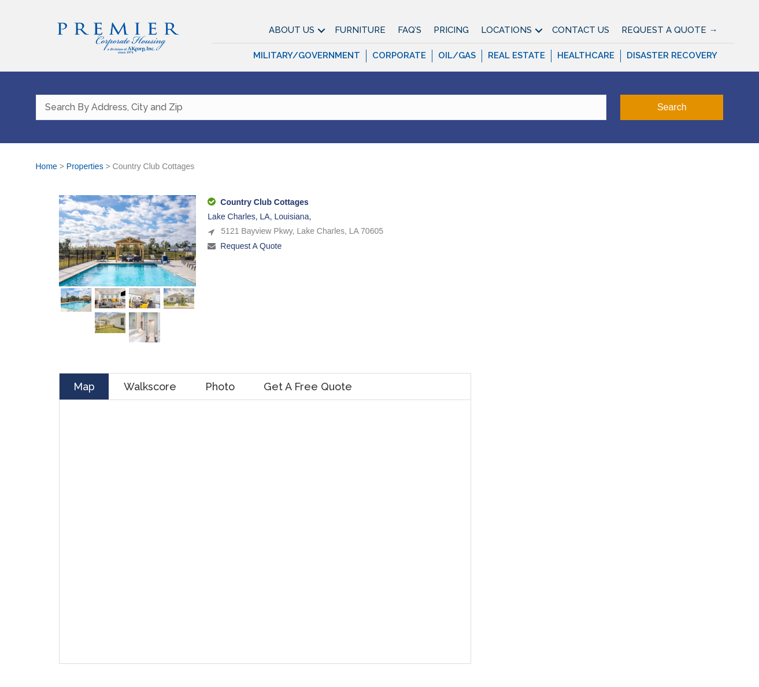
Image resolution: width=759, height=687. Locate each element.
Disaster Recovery (672, 55)
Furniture (360, 30)
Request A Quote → (669, 30)
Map (84, 386)
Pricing (451, 30)
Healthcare (585, 55)
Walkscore (150, 386)
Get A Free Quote (308, 386)
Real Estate (516, 55)
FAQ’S (409, 30)
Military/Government (306, 55)
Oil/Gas (457, 55)
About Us (291, 30)
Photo (220, 386)
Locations (506, 30)
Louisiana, (292, 216)
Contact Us (580, 30)
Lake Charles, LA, (241, 216)
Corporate (399, 55)
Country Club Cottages (264, 202)
